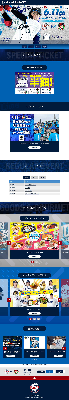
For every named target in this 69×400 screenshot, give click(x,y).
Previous (9, 243)
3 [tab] (37, 320)
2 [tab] (35, 263)
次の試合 (63, 42)
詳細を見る (34, 147)
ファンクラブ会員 (39, 7)
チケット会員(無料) (55, 7)
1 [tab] (31, 263)
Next (60, 243)
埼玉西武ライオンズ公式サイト (34, 395)
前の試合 (6, 42)
